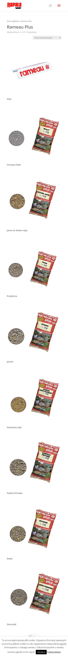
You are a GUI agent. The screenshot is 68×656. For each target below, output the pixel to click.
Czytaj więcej (54, 651)
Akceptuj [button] (41, 652)
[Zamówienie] (47, 38)
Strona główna (13, 21)
